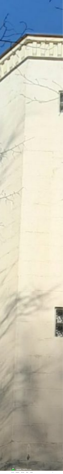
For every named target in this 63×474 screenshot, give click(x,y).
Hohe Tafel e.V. (24, 467)
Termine (31, 472)
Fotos (27, 472)
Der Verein (18, 472)
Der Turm (23, 472)
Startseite (12, 472)
